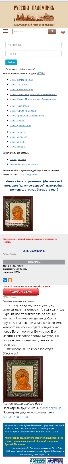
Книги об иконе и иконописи (24, 164)
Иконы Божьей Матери (21, 89)
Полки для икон (18, 159)
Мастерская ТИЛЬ (52, 408)
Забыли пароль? (27, 69)
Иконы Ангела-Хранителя (23, 111)
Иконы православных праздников (27, 115)
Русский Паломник (15, 444)
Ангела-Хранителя (15, 417)
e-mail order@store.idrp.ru (32, 454)
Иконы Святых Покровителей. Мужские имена (33, 94)
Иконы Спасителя (19, 84)
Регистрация (11, 69)
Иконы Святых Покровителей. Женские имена (33, 99)
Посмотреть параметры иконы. (18, 301)
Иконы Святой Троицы (21, 80)
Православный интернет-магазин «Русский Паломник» (36, 451)
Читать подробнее (29, 174)
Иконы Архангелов (19, 106)
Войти (11, 62)
